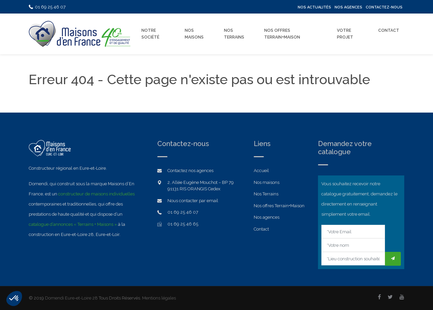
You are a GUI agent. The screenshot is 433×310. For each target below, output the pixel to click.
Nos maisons (266, 182)
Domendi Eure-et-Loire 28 (71, 298)
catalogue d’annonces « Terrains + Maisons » (73, 224)
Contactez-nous (384, 7)
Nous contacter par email (192, 200)
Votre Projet (345, 34)
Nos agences (266, 217)
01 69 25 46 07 (47, 6)
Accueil (261, 170)
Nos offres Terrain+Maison (282, 34)
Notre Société (150, 34)
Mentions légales (159, 298)
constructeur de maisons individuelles (96, 193)
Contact (388, 30)
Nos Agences (348, 7)
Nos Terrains (234, 34)
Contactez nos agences (190, 170)
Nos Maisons (194, 34)
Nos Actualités (314, 7)
